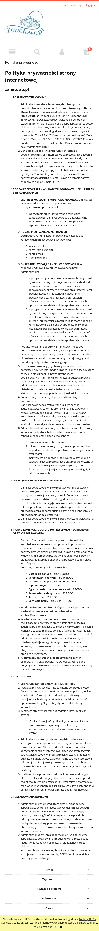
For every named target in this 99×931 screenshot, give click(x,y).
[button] (12, 51)
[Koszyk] (87, 51)
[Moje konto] (62, 51)
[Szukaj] (37, 51)
